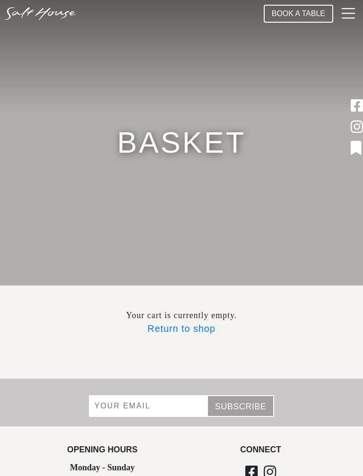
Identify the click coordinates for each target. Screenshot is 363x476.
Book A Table (298, 13)
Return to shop (181, 328)
